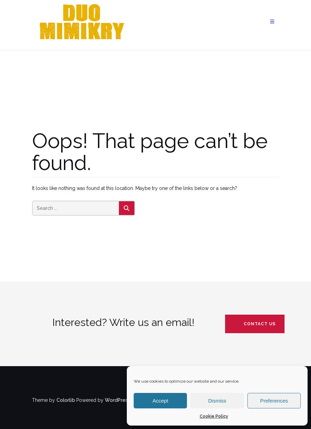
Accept (160, 401)
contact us (260, 323)
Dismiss (217, 401)
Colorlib (65, 400)
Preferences (274, 401)
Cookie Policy (214, 416)
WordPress (117, 400)
